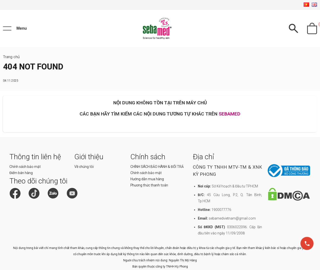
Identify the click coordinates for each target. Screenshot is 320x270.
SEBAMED (229, 114)
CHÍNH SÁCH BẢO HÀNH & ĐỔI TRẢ (157, 167)
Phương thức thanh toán (149, 185)
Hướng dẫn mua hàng (147, 179)
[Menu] (15, 28)
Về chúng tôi (84, 167)
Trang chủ (11, 57)
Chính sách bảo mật (25, 167)
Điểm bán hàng (21, 173)
